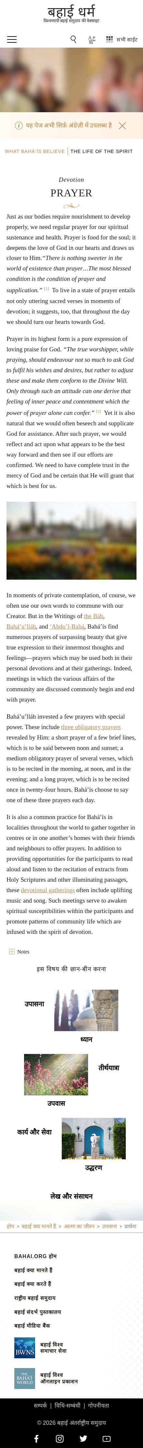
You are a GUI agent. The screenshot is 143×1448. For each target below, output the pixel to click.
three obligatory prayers (91, 727)
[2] (98, 411)
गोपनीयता (98, 1405)
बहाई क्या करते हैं (32, 1284)
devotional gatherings (48, 890)
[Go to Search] (74, 39)
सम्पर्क (40, 1405)
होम (10, 1226)
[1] (46, 288)
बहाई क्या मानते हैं (33, 1270)
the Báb (93, 616)
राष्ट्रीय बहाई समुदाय (35, 1298)
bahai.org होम (35, 1256)
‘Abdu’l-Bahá (67, 626)
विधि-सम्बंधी (68, 1405)
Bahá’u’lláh (21, 626)
